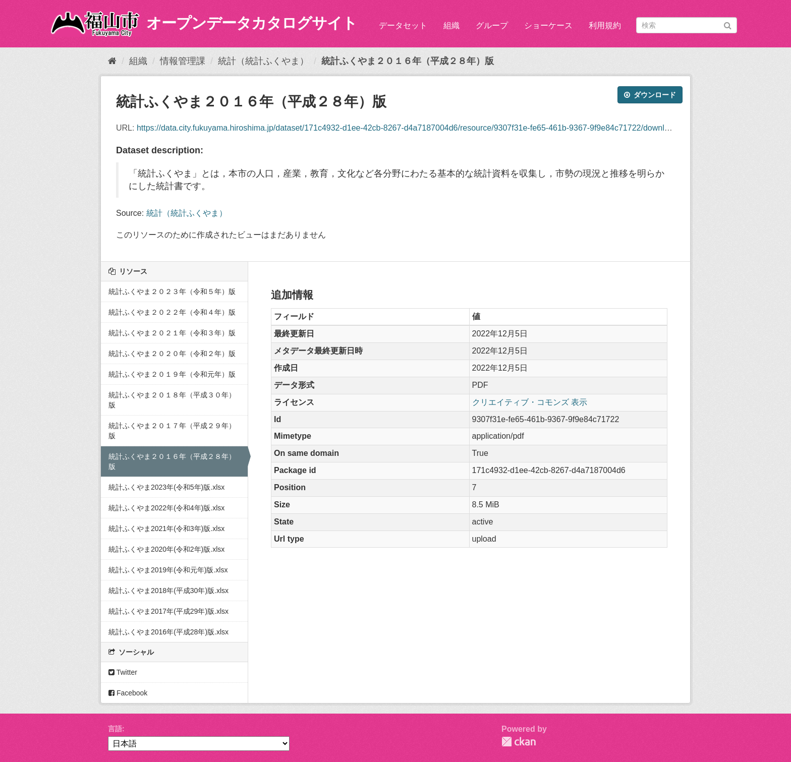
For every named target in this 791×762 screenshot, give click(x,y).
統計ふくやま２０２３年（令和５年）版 (172, 291)
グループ (492, 25)
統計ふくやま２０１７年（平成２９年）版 (172, 431)
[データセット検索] (686, 25)
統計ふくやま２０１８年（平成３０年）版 (172, 400)
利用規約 (605, 25)
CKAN (518, 741)
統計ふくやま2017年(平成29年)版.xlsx (168, 611)
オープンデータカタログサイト (251, 23)
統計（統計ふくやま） (263, 61)
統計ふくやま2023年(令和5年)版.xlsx (166, 487)
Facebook (127, 693)
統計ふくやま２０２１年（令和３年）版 (172, 333)
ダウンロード (650, 95)
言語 (115, 729)
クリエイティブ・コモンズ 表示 (529, 402)
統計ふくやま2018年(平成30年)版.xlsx (168, 591)
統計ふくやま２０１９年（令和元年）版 (172, 374)
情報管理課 (182, 61)
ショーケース (548, 25)
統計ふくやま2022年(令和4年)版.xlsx (166, 508)
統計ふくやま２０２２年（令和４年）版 (172, 312)
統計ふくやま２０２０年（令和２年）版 (172, 353)
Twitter (122, 672)
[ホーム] (112, 61)
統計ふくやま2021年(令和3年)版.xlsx (166, 528)
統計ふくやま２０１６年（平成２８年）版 (407, 61)
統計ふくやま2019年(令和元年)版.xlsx (168, 570)
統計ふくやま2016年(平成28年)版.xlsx (168, 632)
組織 (451, 25)
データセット (403, 25)
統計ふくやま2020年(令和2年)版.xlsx (166, 549)
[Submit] (727, 24)
